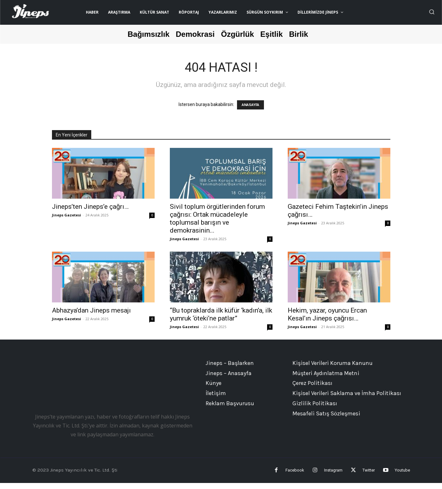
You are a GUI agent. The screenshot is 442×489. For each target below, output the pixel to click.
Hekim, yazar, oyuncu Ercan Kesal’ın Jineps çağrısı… (327, 314)
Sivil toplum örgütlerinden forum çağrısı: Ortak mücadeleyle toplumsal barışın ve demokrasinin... (217, 218)
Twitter (362, 473)
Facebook (275, 473)
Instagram (320, 473)
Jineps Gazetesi (66, 215)
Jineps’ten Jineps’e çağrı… (90, 206)
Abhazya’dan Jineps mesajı (91, 310)
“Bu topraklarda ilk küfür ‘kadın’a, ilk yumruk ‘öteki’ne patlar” (221, 314)
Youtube (402, 473)
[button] (431, 12)
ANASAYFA (250, 105)
